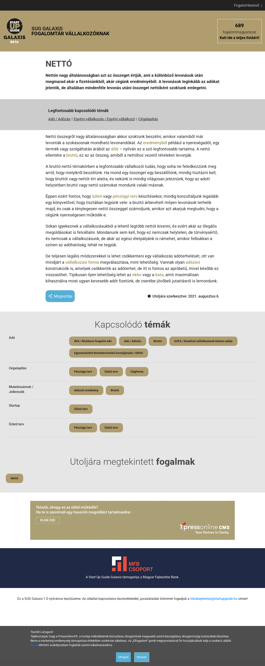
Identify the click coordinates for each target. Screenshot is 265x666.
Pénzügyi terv (83, 371)
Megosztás (60, 296)
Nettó (14, 478)
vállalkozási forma (82, 262)
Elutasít (142, 657)
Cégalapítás (148, 119)
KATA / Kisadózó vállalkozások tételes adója (203, 341)
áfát (114, 148)
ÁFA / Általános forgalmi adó (93, 341)
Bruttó (158, 341)
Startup (14, 405)
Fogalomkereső (246, 5)
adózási (193, 262)
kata (159, 274)
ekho (136, 274)
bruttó (71, 155)
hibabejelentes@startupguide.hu (213, 599)
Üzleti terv (111, 371)
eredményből (155, 142)
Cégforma (136, 371)
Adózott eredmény (86, 390)
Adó (12, 338)
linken (34, 645)
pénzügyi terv (125, 196)
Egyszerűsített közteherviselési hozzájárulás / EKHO (108, 353)
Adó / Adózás (59, 119)
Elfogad (123, 657)
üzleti (97, 196)
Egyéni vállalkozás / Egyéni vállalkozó (104, 119)
